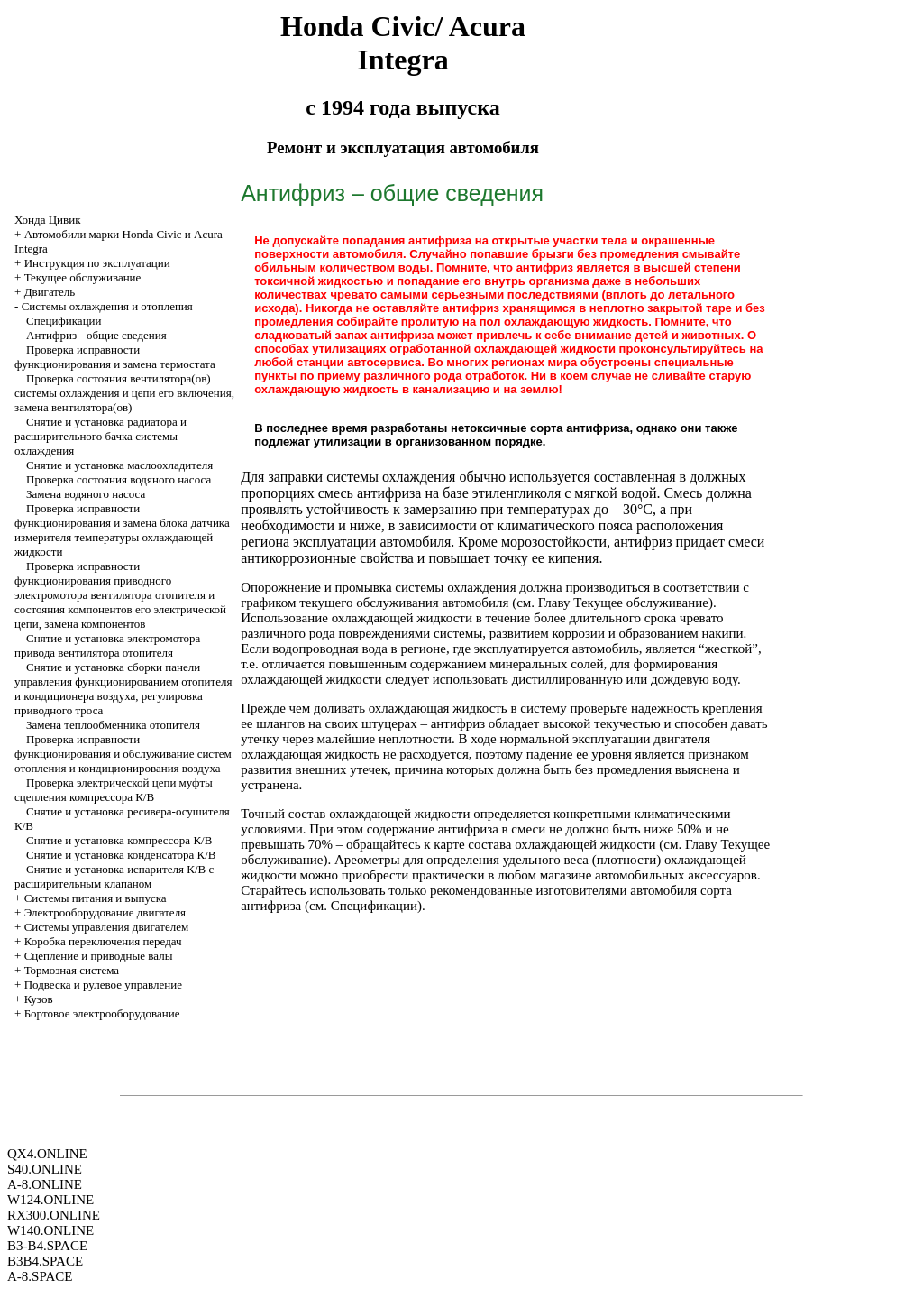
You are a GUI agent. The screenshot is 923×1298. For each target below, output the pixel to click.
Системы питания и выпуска (95, 898)
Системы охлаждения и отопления (107, 306)
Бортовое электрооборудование (102, 1013)
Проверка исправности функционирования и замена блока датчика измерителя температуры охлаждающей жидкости (122, 530)
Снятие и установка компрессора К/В (119, 840)
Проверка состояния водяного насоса (118, 479)
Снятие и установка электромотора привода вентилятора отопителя (107, 645)
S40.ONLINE (44, 1169)
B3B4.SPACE (45, 1261)
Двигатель (50, 292)
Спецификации (63, 320)
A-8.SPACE (39, 1276)
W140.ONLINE (50, 1230)
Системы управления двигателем (106, 927)
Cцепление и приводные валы (98, 955)
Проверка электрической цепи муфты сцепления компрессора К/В (113, 790)
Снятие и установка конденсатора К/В (120, 854)
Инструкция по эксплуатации (97, 263)
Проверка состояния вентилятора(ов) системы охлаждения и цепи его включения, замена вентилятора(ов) (124, 393)
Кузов (38, 999)
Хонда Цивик (47, 219)
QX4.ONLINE (47, 1153)
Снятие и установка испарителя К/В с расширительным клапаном (114, 876)
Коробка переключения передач (103, 941)
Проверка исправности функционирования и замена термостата (114, 357)
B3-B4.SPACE (47, 1245)
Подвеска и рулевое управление (103, 984)
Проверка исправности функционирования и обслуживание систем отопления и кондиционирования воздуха (123, 753)
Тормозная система (71, 970)
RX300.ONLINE (53, 1215)
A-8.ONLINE (44, 1184)
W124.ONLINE (50, 1199)
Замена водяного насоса (85, 494)
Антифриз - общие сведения (96, 335)
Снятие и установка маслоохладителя (119, 465)
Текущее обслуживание (83, 277)
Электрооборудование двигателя (105, 912)
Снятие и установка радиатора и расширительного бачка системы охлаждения (100, 436)
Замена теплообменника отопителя (113, 725)
